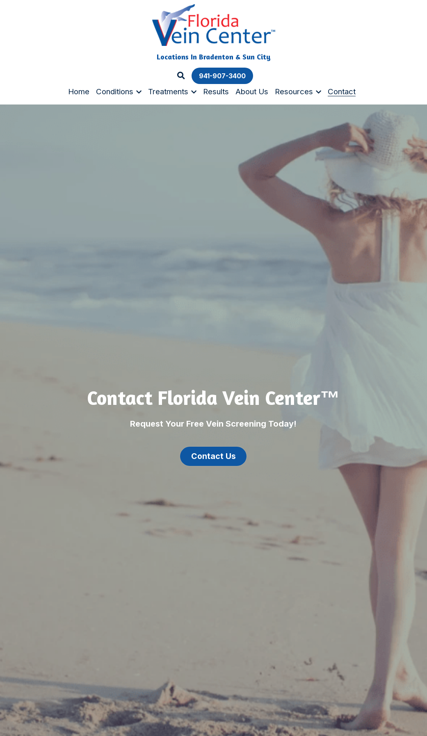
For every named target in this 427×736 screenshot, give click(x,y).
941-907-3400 (222, 76)
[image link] (213, 24)
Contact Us (213, 454)
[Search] (181, 76)
